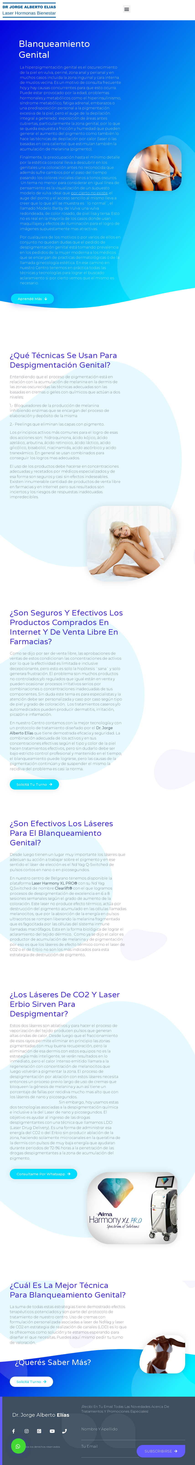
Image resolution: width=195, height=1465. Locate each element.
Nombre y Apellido (99, 1429)
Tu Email (89, 1446)
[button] (127, 9)
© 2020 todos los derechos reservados (36, 1446)
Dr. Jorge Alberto (40, 1415)
